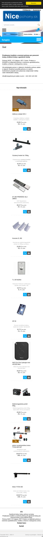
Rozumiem (33, 3)
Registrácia (37, 10)
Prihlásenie (27, 10)
